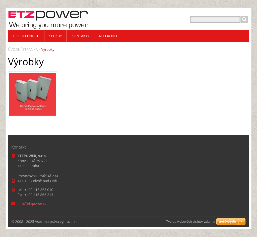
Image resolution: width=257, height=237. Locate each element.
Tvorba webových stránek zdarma (190, 221)
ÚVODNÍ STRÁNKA (23, 49)
